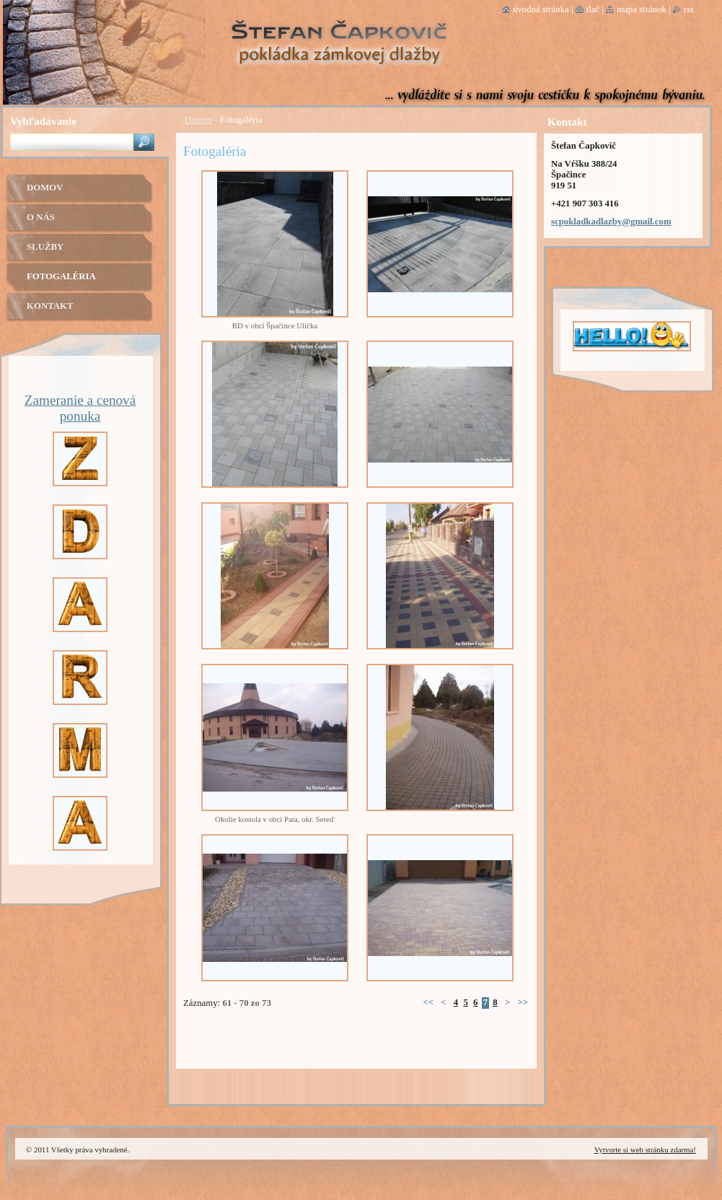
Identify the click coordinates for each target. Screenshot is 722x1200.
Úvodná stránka (541, 9)
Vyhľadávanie (43, 121)
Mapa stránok (641, 9)
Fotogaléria (61, 276)
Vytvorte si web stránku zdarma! (645, 1149)
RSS (689, 9)
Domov (198, 120)
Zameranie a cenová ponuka (80, 408)
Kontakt (50, 306)
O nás (41, 217)
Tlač (592, 9)
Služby (45, 247)
